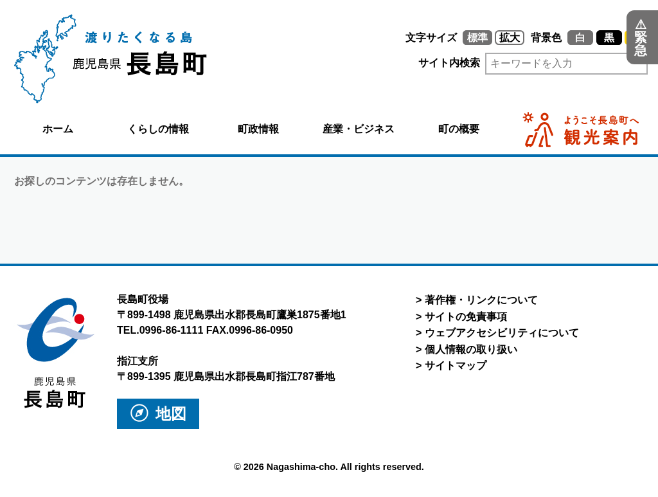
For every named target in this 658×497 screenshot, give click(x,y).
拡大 (509, 37)
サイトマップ (455, 365)
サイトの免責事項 (466, 316)
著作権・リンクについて (481, 299)
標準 (477, 37)
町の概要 (458, 128)
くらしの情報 (158, 128)
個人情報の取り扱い (471, 349)
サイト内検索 (407, 62)
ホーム (57, 128)
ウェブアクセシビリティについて (502, 332)
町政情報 (258, 128)
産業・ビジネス (359, 128)
